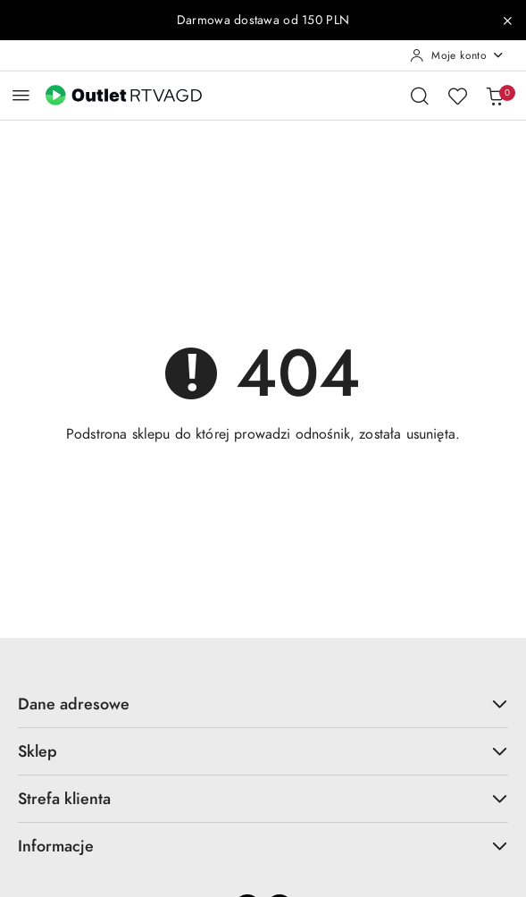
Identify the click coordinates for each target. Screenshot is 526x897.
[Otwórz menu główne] (21, 95)
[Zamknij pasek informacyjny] (507, 21)
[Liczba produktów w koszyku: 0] (495, 96)
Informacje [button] (263, 845)
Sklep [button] (263, 751)
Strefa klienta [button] (263, 798)
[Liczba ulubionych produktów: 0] (457, 96)
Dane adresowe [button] (263, 703)
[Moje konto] (457, 55)
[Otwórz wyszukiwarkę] (420, 96)
